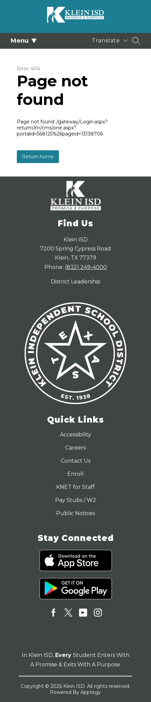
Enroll (75, 474)
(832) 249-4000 (86, 267)
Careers (75, 447)
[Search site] (136, 41)
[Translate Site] (109, 40)
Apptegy (90, 692)
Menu (24, 40)
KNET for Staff (75, 487)
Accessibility (75, 434)
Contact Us (75, 461)
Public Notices (75, 513)
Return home (38, 157)
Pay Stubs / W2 (75, 500)
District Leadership (76, 281)
